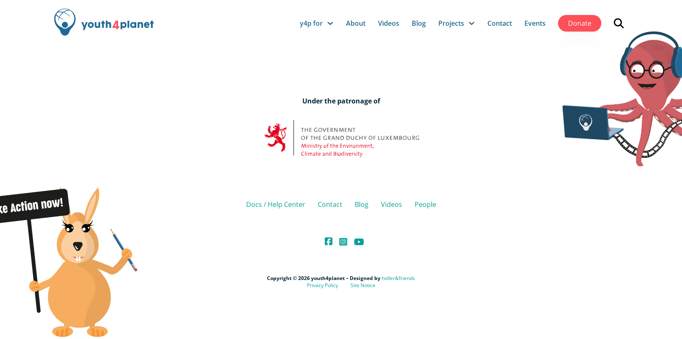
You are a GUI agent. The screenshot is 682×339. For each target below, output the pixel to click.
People (425, 204)
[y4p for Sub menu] (330, 23)
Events (535, 23)
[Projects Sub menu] (471, 23)
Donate (579, 23)
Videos (388, 23)
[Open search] (619, 23)
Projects (451, 23)
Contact (499, 23)
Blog (419, 23)
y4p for (311, 23)
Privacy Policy (322, 285)
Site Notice (363, 285)
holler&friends (398, 278)
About (356, 23)
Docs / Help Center (275, 204)
